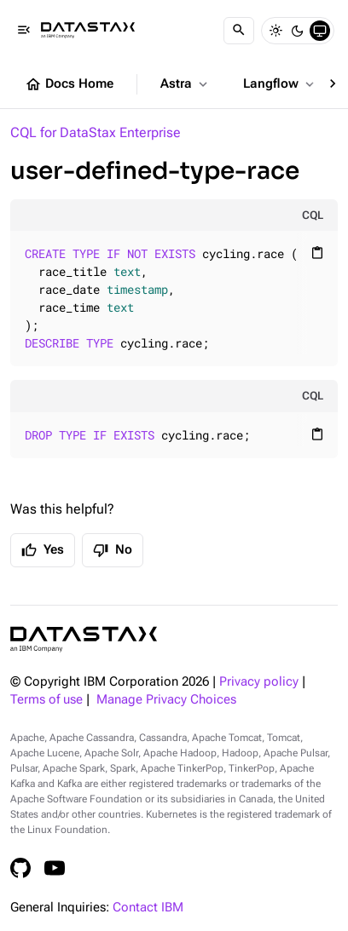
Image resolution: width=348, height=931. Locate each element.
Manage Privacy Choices (166, 700)
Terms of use (46, 700)
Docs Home (69, 84)
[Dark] (297, 30)
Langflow (280, 84)
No (112, 550)
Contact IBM (148, 907)
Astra (185, 84)
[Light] (275, 30)
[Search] (238, 30)
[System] (320, 30)
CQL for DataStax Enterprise (95, 132)
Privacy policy (259, 682)
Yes (42, 550)
